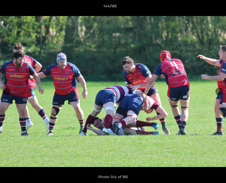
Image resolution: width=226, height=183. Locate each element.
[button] (205, 7)
